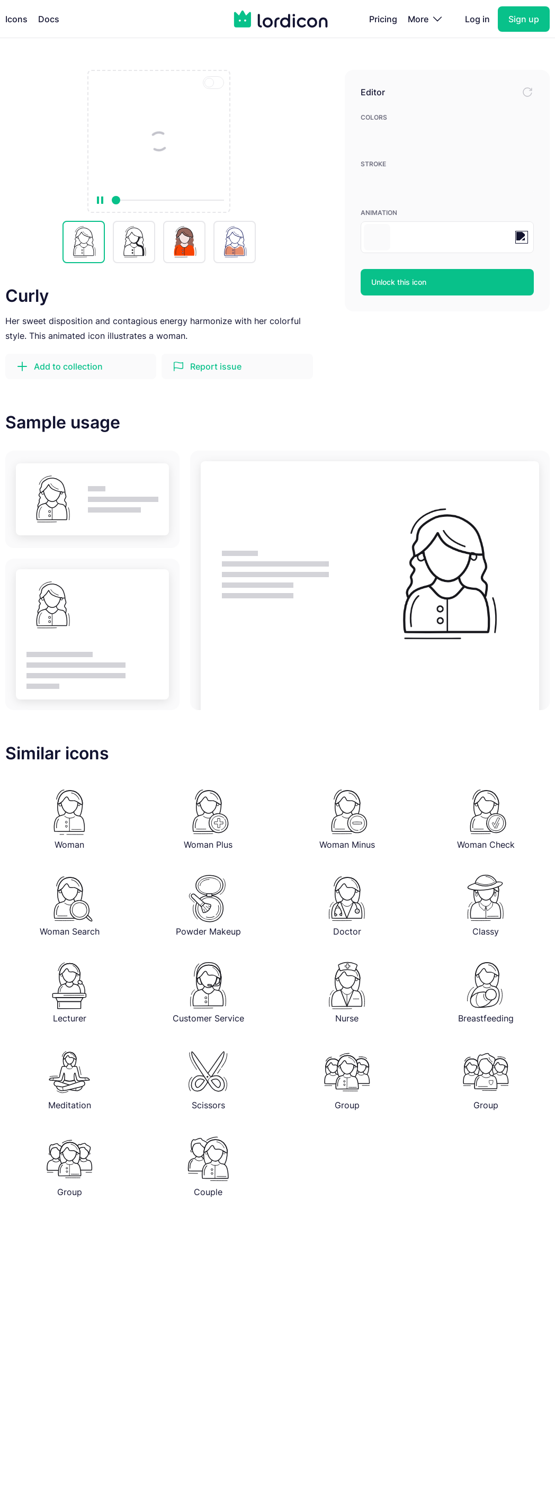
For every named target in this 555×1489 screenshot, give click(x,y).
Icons (16, 19)
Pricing (383, 19)
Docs (48, 19)
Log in (477, 19)
